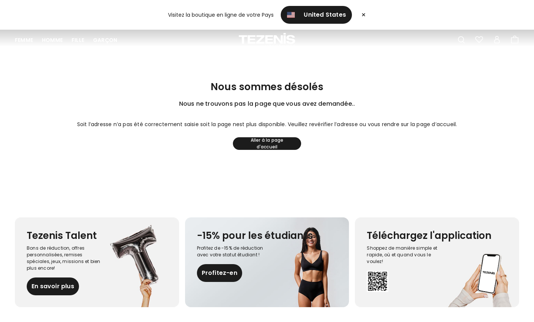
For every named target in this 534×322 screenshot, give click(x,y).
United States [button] (316, 14)
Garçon (105, 40)
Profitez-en (219, 273)
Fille (78, 40)
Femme (24, 40)
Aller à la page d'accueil (267, 143)
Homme (52, 40)
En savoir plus (53, 286)
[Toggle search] (461, 40)
